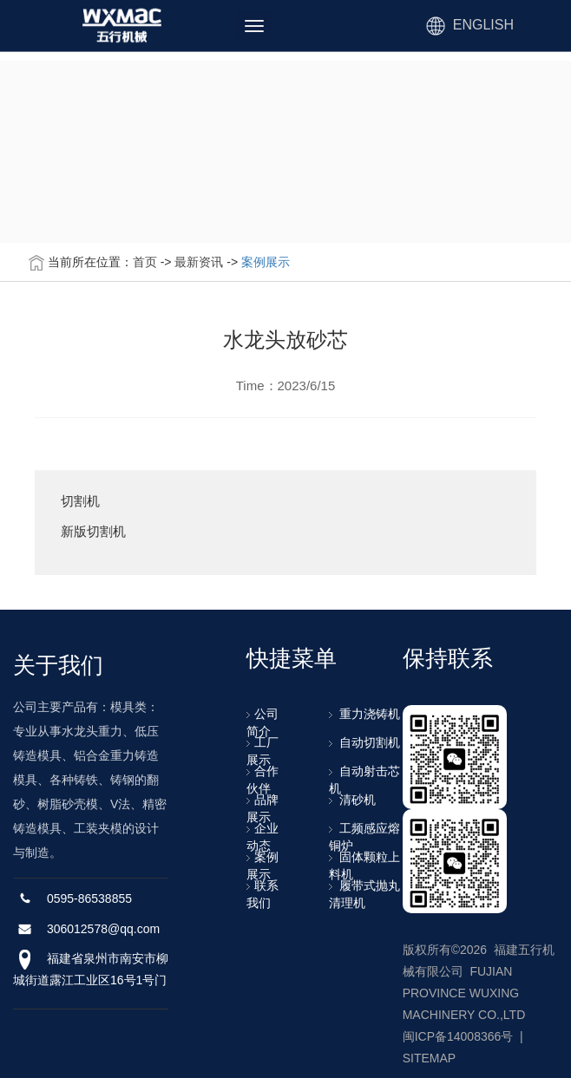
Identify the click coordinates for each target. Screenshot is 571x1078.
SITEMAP (429, 1058)
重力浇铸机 (365, 714)
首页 (145, 262)
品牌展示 (262, 808)
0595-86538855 (89, 898)
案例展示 (265, 262)
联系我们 (262, 894)
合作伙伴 (262, 779)
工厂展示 (262, 751)
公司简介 (262, 722)
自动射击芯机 (365, 779)
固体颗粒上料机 (365, 865)
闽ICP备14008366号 (458, 1036)
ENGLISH (483, 24)
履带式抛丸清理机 (365, 894)
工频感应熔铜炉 (365, 837)
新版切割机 (93, 532)
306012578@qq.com (103, 929)
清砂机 (353, 800)
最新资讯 (198, 262)
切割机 (80, 501)
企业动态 (262, 837)
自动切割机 (365, 742)
